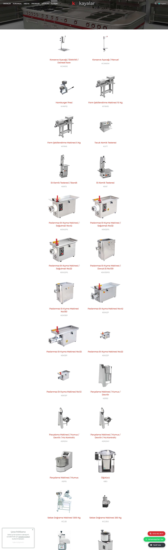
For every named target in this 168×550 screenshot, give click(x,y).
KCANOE (63, 65)
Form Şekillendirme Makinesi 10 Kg (63, 101)
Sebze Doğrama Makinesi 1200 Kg (102, 350)
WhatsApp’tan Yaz (154, 539)
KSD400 (102, 437)
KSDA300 (142, 437)
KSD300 (63, 478)
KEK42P (102, 232)
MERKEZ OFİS (11, 502)
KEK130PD (142, 190)
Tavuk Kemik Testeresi (142, 100)
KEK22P (63, 273)
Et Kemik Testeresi (102, 141)
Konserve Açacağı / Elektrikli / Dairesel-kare (63, 59)
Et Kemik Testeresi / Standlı (63, 141)
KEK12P (102, 273)
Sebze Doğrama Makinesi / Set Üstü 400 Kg (102, 431)
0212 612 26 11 (156, 534)
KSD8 (102, 392)
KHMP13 (142, 62)
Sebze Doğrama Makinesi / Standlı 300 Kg (141, 431)
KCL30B (63, 392)
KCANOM (102, 62)
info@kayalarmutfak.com (11, 510)
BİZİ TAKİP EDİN (95, 502)
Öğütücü (63, 350)
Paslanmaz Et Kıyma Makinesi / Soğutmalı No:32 (63, 184)
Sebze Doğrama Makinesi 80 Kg (63, 388)
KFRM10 (63, 107)
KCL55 (102, 354)
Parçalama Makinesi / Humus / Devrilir (142, 268)
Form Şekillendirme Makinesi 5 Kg (102, 100)
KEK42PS (142, 148)
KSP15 (141, 312)
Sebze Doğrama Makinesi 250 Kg (142, 350)
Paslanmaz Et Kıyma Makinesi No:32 (141, 226)
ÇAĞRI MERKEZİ (54, 502)
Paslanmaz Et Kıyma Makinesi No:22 (63, 268)
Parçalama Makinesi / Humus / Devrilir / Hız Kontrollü (63, 309)
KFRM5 (102, 104)
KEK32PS (63, 190)
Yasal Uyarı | (138, 537)
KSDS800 (142, 395)
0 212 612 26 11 (53, 509)
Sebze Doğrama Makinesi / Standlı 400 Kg (63, 431)
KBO (63, 354)
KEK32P (142, 232)
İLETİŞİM (54, 4)
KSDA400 (63, 437)
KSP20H (63, 315)
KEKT (102, 145)
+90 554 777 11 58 (15, 518)
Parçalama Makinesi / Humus (142, 308)
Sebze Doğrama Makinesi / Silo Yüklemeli (142, 390)
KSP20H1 (102, 315)
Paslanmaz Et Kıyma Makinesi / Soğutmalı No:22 (102, 184)
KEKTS (63, 145)
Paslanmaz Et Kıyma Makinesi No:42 (102, 226)
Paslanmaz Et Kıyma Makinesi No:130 (63, 226)
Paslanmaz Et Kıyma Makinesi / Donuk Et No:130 (142, 184)
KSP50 (141, 273)
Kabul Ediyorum (18, 542)
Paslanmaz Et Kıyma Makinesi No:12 (102, 268)
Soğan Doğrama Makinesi (102, 388)
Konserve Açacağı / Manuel (102, 58)
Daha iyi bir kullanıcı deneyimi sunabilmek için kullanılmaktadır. (18, 537)
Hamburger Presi (141, 58)
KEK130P (63, 232)
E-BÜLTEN (133, 502)
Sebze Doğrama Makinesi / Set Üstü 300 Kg (63, 473)
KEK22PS (102, 190)
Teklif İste (155, 545)
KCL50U (142, 354)
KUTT (142, 104)
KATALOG (45, 4)
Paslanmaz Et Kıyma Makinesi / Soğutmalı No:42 (142, 143)
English (163, 4)
